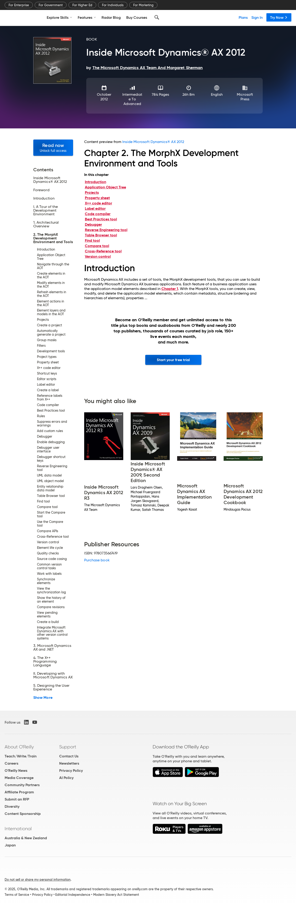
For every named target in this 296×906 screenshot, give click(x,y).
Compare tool (97, 245)
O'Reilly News (16, 770)
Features (87, 17)
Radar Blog (111, 17)
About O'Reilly (19, 747)
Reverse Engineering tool (106, 229)
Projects (92, 192)
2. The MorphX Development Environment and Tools (53, 238)
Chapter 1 (169, 288)
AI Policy (66, 777)
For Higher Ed (82, 5)
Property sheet (97, 197)
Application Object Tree (105, 187)
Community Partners (22, 784)
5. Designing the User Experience (51, 687)
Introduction (44, 198)
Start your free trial (173, 359)
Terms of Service (17, 895)
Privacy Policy (71, 770)
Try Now (279, 17)
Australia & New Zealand (26, 838)
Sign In (257, 17)
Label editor (95, 208)
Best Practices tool (101, 219)
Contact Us (68, 756)
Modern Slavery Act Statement (116, 895)
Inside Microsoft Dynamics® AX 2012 (50, 180)
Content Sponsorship (23, 813)
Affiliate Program (19, 792)
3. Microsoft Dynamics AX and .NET (52, 647)
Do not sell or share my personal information (38, 879)
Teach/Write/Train (21, 756)
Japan (10, 845)
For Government (51, 5)
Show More (42, 697)
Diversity (12, 806)
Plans (243, 17)
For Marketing (143, 5)
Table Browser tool (101, 235)
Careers (11, 763)
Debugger (93, 224)
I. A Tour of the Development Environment (45, 210)
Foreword (41, 190)
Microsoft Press (245, 96)
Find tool (92, 240)
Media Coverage (19, 777)
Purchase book (97, 560)
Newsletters (69, 763)
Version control (98, 256)
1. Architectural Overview (46, 224)
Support (67, 747)
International (18, 828)
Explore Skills (59, 17)
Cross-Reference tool (103, 251)
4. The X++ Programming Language (45, 661)
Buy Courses (136, 17)
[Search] (157, 17)
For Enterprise (19, 5)
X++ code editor (98, 203)
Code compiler (98, 213)
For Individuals (112, 5)
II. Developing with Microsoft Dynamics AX (53, 675)
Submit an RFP (17, 799)
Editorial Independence (72, 895)
